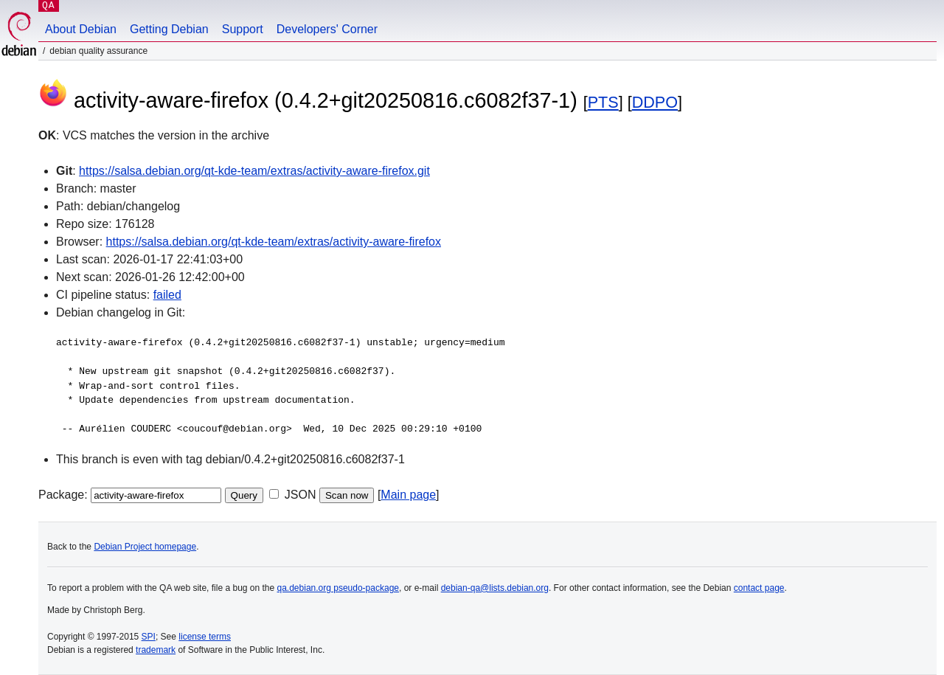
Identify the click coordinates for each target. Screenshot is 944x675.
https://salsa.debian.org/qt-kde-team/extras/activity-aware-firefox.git (254, 171)
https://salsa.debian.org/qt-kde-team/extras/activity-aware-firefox (273, 241)
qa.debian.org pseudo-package (338, 588)
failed (167, 294)
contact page (759, 588)
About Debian (81, 29)
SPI (149, 636)
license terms (204, 636)
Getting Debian (169, 29)
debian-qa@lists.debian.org (495, 588)
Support (242, 29)
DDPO (655, 102)
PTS (603, 102)
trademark (156, 650)
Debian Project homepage (145, 546)
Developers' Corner (327, 29)
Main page (408, 494)
